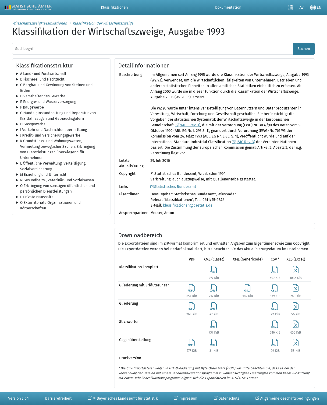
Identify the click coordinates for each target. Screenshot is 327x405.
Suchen (304, 48)
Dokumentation (228, 7)
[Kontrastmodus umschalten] (290, 7)
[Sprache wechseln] (315, 7)
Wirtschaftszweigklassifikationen (39, 23)
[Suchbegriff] (152, 49)
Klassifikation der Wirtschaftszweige (103, 23)
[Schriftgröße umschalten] (301, 7)
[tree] (61, 74)
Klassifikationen (114, 7)
